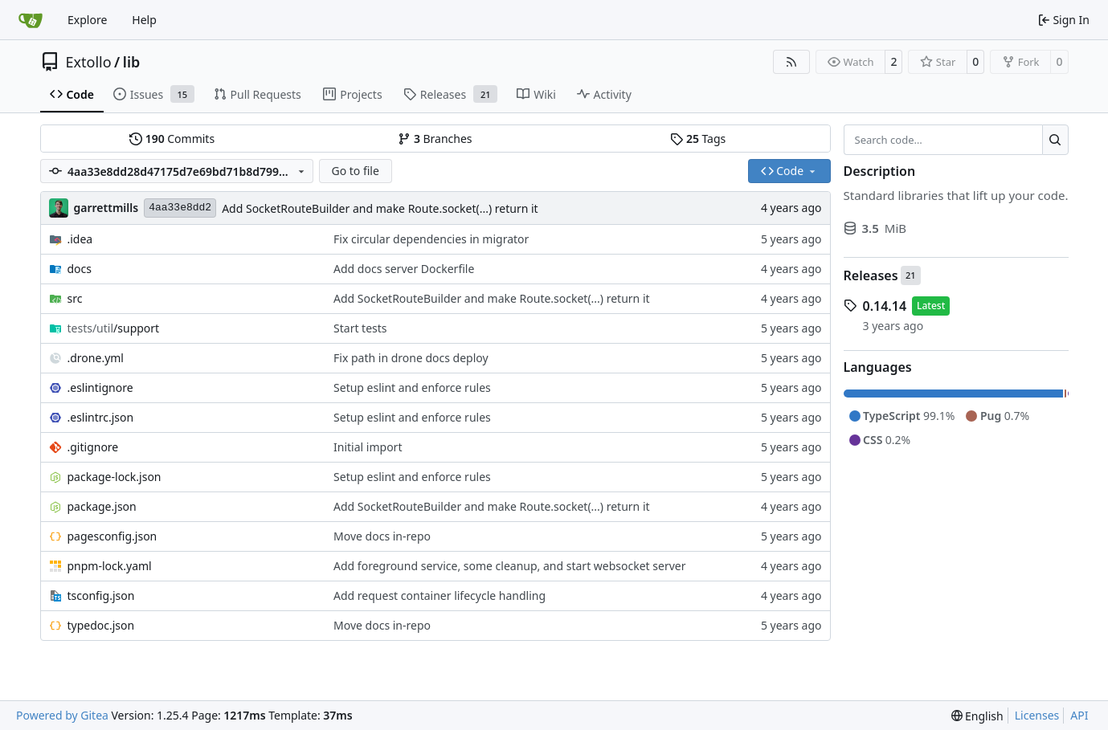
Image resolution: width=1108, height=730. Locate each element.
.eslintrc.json (100, 417)
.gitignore (93, 447)
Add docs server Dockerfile (403, 268)
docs (79, 268)
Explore (87, 19)
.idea (80, 239)
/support (113, 328)
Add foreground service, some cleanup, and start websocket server (509, 565)
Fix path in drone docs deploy (411, 357)
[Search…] (1055, 139)
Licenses (1037, 715)
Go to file (354, 170)
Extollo (89, 62)
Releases (871, 275)
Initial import (367, 447)
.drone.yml (95, 357)
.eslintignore (100, 387)
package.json (102, 506)
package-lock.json (114, 476)
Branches (435, 138)
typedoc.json (101, 625)
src (75, 298)
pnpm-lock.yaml (109, 565)
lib (131, 62)
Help (144, 19)
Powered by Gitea (62, 715)
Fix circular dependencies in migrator (431, 239)
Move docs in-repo (382, 536)
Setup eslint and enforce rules (412, 387)
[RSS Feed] (791, 62)
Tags (698, 138)
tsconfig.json (101, 595)
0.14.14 (885, 306)
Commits (172, 138)
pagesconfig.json (112, 536)
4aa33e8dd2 (180, 208)
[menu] (977, 716)
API (1079, 715)
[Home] (30, 20)
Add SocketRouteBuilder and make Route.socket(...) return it (380, 208)
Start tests (360, 328)
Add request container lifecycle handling (439, 595)
